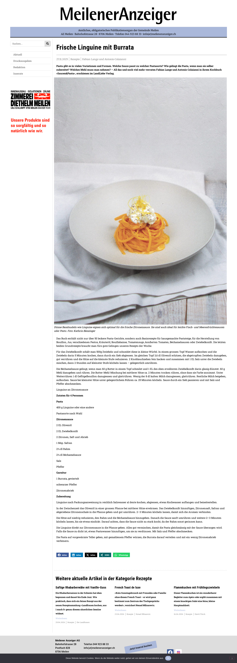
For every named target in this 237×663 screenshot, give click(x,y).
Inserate (18, 73)
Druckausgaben (22, 60)
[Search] (48, 44)
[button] (62, 555)
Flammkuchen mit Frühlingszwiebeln (197, 588)
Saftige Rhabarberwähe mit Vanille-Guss (81, 588)
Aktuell (18, 54)
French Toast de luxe (128, 588)
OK (168, 658)
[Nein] (232, 658)
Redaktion (20, 67)
